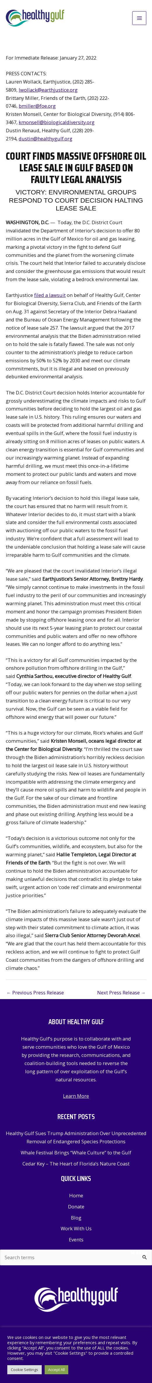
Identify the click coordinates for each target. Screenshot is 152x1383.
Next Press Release (121, 992)
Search (139, 1252)
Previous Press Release (35, 992)
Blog (76, 1217)
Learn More (76, 1096)
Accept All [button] (56, 1369)
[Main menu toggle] (139, 18)
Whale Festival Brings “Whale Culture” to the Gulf (76, 1152)
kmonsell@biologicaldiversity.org (57, 122)
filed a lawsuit (50, 295)
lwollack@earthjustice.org (48, 89)
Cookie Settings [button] (24, 1369)
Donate (76, 1206)
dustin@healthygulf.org (45, 138)
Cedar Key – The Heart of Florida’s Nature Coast (76, 1163)
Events (76, 1239)
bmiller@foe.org (37, 105)
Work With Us (76, 1228)
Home (76, 1195)
